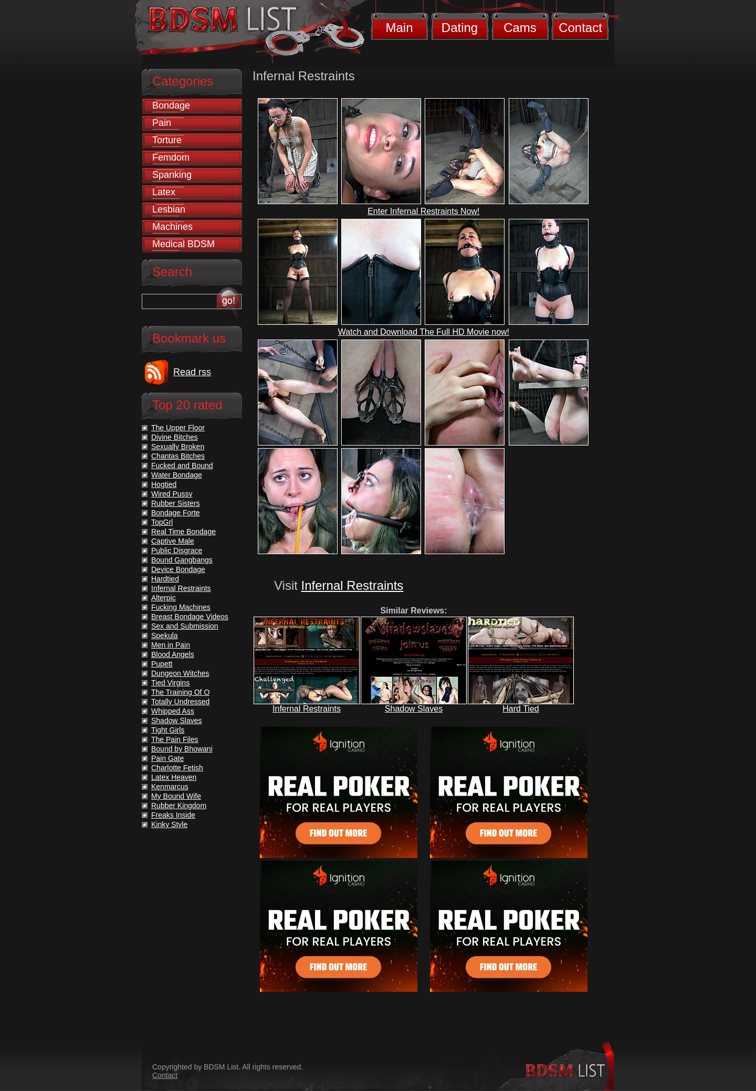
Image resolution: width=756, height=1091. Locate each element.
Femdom (171, 157)
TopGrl (162, 522)
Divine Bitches (174, 437)
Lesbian (168, 209)
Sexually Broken (177, 446)
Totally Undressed (180, 701)
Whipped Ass (172, 711)
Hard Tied (520, 708)
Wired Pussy (172, 494)
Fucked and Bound (182, 465)
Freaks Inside (173, 815)
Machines (172, 226)
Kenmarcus (169, 786)
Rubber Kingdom (178, 805)
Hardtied (165, 579)
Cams (520, 27)
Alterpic (163, 598)
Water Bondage (176, 475)
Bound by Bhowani (182, 749)
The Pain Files (174, 739)
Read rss (192, 372)
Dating (460, 27)
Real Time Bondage (183, 531)
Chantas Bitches (178, 456)
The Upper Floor (178, 427)
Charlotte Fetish (177, 768)
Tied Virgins (170, 683)
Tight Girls (167, 730)
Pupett (161, 664)
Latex (163, 192)
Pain (161, 123)
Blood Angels (172, 654)
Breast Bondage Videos (189, 616)
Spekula (164, 635)
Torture (167, 140)
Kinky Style (169, 824)
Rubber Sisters (175, 503)
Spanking (172, 175)
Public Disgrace (176, 550)
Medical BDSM (183, 244)
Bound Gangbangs (182, 560)
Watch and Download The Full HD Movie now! (423, 331)
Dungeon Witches (180, 673)
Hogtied (163, 484)
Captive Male (172, 541)
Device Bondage (178, 569)
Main (399, 27)
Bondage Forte (175, 513)
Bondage (171, 105)
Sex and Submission (184, 626)
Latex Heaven (173, 777)
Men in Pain (170, 645)
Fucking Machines (181, 607)
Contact (580, 27)
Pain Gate (167, 758)
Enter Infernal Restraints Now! (423, 211)
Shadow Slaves (414, 708)
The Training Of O (180, 692)
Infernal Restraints (352, 585)
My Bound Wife (176, 796)
